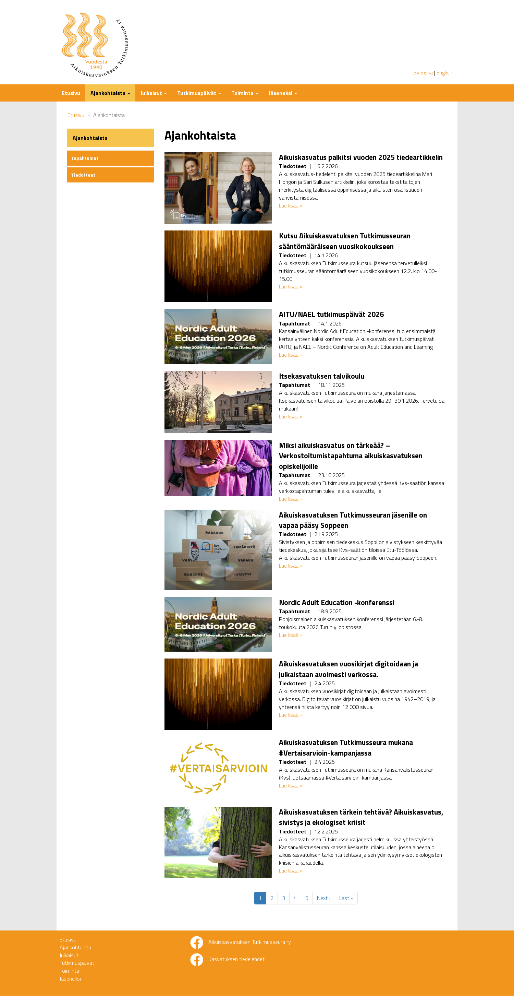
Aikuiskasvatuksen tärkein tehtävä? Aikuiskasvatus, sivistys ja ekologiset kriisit (361, 817)
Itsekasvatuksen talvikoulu (321, 375)
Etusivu (71, 93)
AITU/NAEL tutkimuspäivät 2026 (331, 314)
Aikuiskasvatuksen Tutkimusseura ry (249, 942)
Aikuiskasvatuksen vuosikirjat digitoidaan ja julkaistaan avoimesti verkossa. (348, 668)
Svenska (423, 72)
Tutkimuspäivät (199, 93)
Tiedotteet (83, 174)
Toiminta (244, 93)
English (444, 72)
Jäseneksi (283, 93)
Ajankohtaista (110, 93)
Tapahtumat (84, 158)
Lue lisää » (291, 205)
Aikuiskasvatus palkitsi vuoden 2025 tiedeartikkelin (361, 157)
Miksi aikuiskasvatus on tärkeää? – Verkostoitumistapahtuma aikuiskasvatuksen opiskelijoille (351, 456)
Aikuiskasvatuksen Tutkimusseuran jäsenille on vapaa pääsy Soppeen (353, 520)
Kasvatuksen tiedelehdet (236, 959)
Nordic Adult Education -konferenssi (336, 602)
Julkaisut (153, 93)
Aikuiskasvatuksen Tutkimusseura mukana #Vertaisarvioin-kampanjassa (346, 747)
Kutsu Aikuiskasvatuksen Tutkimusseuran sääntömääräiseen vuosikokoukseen (345, 240)
